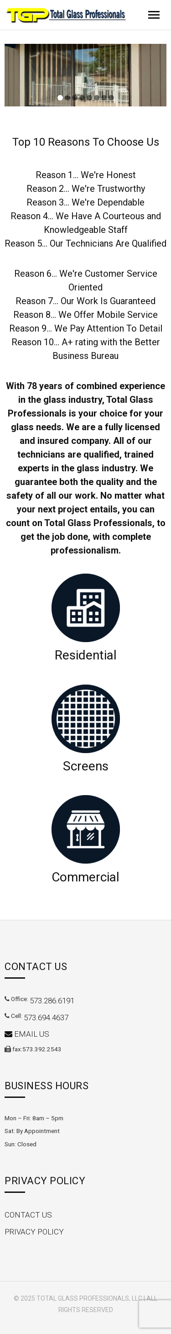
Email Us (27, 1034)
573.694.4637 (46, 1017)
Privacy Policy (34, 1231)
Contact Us (28, 1214)
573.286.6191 (52, 1000)
